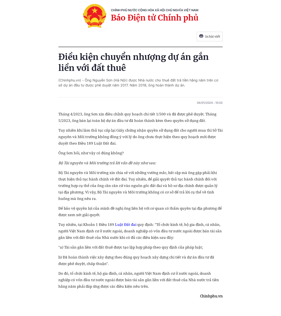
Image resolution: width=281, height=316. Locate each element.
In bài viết (209, 36)
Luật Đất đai (125, 224)
